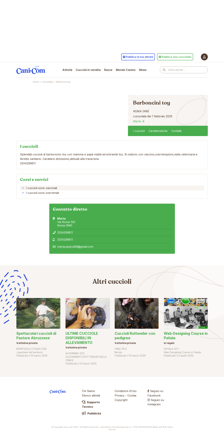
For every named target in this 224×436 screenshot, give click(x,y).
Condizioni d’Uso (126, 391)
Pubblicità (91, 413)
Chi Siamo (88, 391)
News (143, 70)
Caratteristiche (158, 131)
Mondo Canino (126, 70)
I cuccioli (139, 131)
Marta (137, 121)
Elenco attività (91, 395)
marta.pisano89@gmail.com (75, 246)
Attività (67, 70)
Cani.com (31, 70)
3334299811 (65, 232)
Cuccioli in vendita (88, 70)
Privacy (120, 395)
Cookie (131, 395)
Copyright (121, 400)
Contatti (176, 131)
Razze (108, 70)
